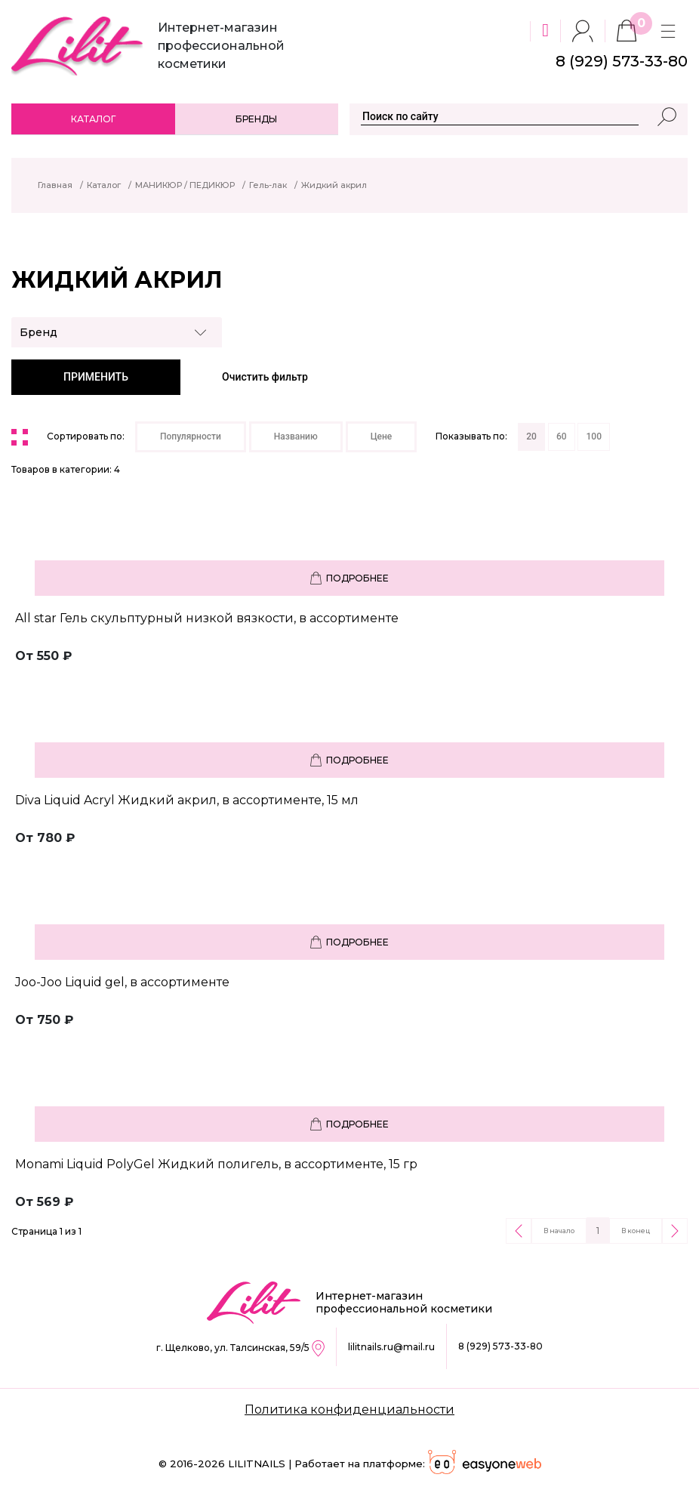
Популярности (190, 436)
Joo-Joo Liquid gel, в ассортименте (122, 982)
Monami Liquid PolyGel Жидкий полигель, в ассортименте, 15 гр (216, 1164)
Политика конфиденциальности (349, 1409)
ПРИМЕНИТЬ (95, 377)
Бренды (256, 119)
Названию (296, 436)
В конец (635, 1230)
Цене (382, 436)
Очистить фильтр (265, 377)
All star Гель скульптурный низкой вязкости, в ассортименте (207, 618)
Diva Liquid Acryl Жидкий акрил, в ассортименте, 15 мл (187, 800)
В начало (558, 1230)
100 (593, 436)
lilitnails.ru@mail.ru (391, 1346)
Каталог (93, 119)
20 (531, 436)
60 (561, 436)
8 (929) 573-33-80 (500, 1346)
